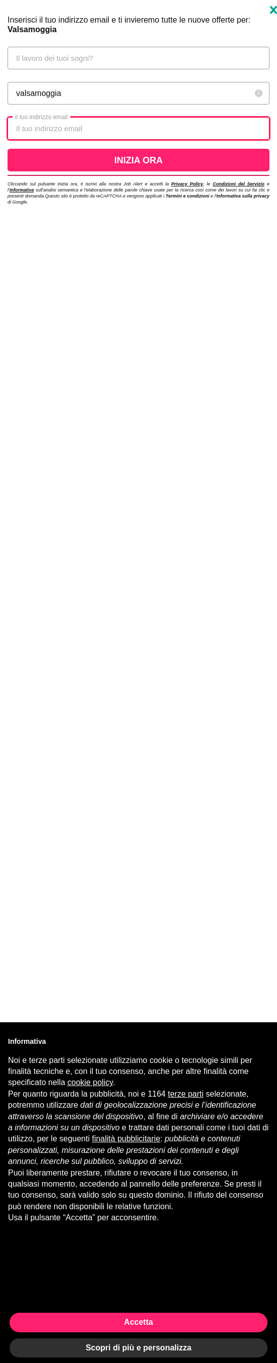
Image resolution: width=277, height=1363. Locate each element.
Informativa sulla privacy (242, 196)
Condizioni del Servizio (238, 183)
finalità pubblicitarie (126, 1138)
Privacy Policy (187, 183)
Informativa (22, 189)
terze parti (185, 1094)
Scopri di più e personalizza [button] (139, 1347)
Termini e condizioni (187, 196)
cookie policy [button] (89, 1082)
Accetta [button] (138, 1322)
